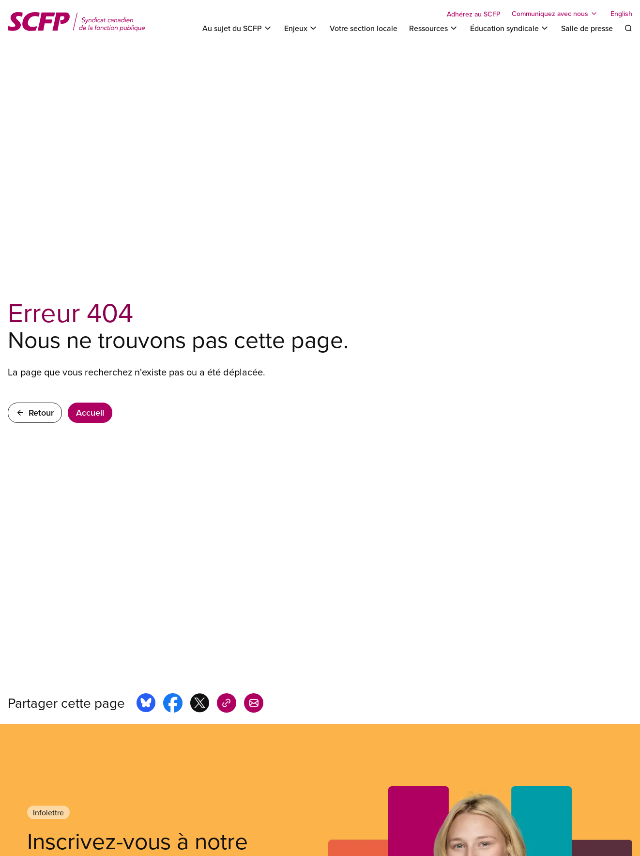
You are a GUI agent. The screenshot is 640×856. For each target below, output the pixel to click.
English (621, 13)
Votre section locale (363, 28)
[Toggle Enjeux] (301, 28)
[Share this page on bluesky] (146, 704)
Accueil (90, 412)
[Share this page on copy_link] (226, 704)
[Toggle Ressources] (433, 28)
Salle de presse (587, 28)
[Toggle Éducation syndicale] (509, 28)
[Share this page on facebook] (173, 704)
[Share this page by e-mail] (253, 704)
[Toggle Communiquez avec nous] (555, 13)
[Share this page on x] (199, 704)
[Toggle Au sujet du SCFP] (237, 28)
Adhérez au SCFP (473, 14)
